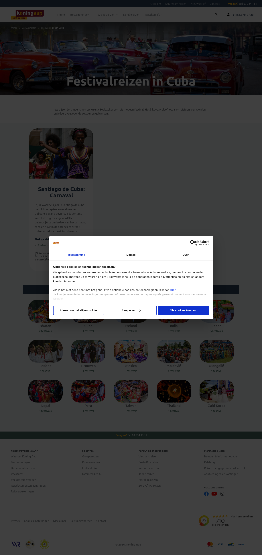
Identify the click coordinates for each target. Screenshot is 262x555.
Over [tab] (185, 254)
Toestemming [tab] (76, 254)
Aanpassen (131, 310)
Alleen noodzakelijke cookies (79, 310)
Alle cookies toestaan (183, 310)
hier (173, 289)
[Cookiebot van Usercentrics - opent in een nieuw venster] (193, 242)
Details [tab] (131, 254)
